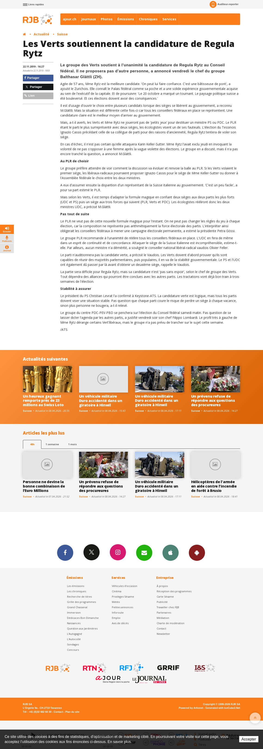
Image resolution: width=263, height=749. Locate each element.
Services (169, 19)
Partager (31, 78)
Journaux (88, 19)
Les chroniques (76, 591)
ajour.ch (69, 19)
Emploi (116, 617)
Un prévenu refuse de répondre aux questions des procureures (213, 401)
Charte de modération (170, 623)
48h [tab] (32, 444)
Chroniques (148, 19)
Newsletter (163, 633)
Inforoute (118, 612)
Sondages (73, 644)
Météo (116, 601)
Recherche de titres (79, 596)
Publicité (162, 601)
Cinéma (116, 591)
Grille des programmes (81, 601)
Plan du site (72, 711)
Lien (29, 95)
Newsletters (144, 552)
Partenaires (164, 612)
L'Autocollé (74, 639)
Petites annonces (122, 607)
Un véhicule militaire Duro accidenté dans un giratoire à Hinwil (100, 401)
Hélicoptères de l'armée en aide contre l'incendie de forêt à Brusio (214, 486)
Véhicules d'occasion (124, 585)
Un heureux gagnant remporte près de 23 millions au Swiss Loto (43, 401)
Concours (73, 649)
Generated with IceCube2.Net (222, 707)
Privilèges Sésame (123, 596)
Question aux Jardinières (82, 628)
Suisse (62, 34)
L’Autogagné (74, 633)
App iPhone (170, 552)
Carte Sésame (165, 596)
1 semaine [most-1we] (52, 444)
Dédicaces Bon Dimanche (83, 617)
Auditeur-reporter (224, 4)
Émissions (125, 19)
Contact (161, 628)
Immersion (74, 612)
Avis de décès (120, 623)
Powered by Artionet (191, 707)
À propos (162, 585)
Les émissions (75, 585)
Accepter (249, 739)
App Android (197, 552)
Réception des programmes (174, 591)
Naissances (73, 623)
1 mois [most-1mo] (72, 444)
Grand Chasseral (77, 607)
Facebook (65, 552)
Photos (107, 19)
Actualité (41, 34)
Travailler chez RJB (168, 607)
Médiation (163, 617)
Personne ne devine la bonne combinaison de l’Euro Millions (44, 486)
